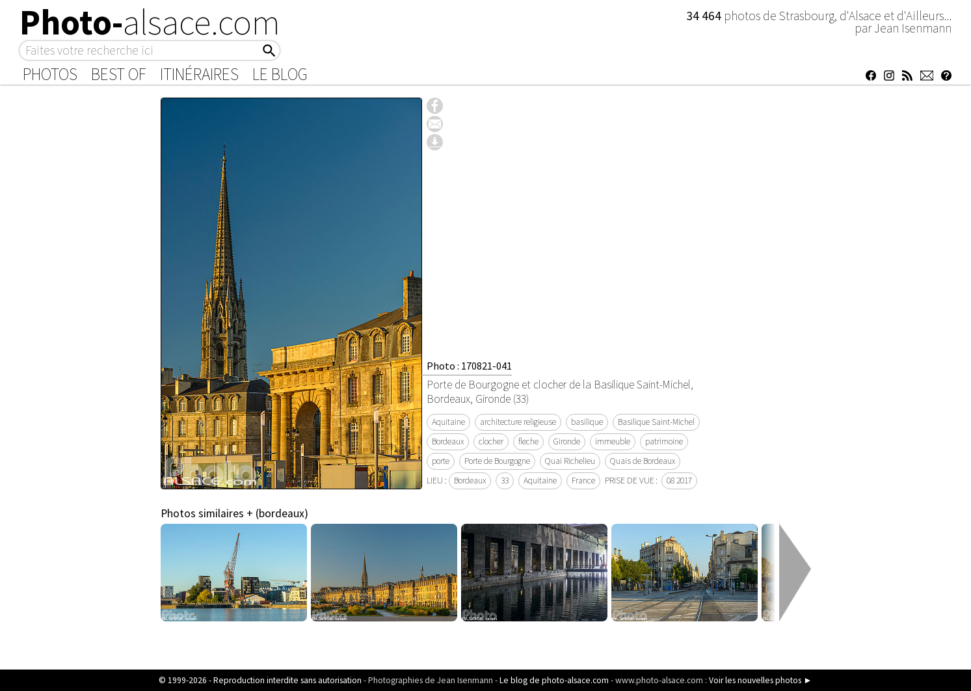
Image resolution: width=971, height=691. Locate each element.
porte (440, 461)
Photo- (150, 22)
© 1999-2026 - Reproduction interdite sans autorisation (260, 680)
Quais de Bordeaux (642, 461)
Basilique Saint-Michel (656, 421)
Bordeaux (448, 441)
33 (505, 480)
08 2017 (679, 480)
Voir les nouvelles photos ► (760, 680)
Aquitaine (448, 421)
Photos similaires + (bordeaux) (234, 513)
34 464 (705, 15)
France (583, 480)
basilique (587, 421)
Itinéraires (199, 74)
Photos (50, 74)
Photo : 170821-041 (469, 365)
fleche (528, 441)
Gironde (566, 441)
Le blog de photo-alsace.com (554, 680)
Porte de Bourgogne (497, 461)
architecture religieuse (518, 421)
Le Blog (280, 74)
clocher (491, 441)
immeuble (612, 441)
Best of (118, 74)
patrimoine (664, 441)
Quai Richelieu (570, 461)
